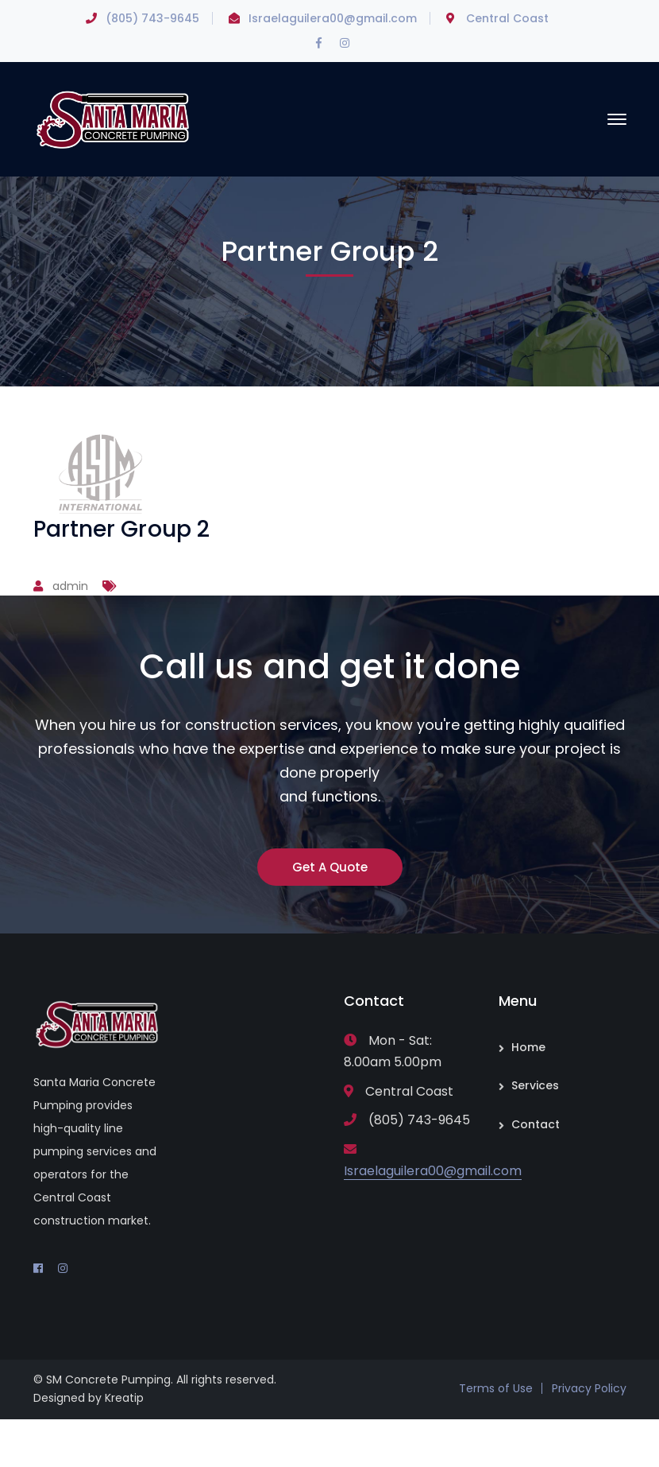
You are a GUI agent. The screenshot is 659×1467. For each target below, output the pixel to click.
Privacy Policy (589, 1388)
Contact (535, 1124)
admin (70, 586)
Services (535, 1085)
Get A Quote (330, 867)
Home (528, 1047)
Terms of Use (496, 1388)
